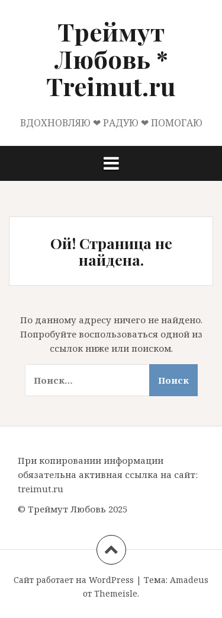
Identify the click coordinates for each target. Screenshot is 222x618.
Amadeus (189, 579)
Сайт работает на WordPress (74, 579)
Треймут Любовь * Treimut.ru (111, 59)
